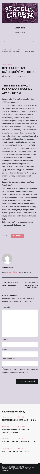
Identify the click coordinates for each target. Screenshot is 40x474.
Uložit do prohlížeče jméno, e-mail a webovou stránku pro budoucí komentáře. (20, 371)
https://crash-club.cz (11, 272)
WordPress (5, 470)
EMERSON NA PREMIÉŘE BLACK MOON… (19, 420)
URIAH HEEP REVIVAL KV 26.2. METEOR (18, 442)
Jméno (5, 339)
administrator (6, 76)
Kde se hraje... (7, 64)
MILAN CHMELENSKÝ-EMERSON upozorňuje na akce (15, 431)
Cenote (9, 469)
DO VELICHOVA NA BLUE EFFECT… (16, 451)
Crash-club (20, 28)
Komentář (6, 307)
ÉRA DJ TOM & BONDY (11, 284)
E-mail (5, 349)
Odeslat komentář (27, 381)
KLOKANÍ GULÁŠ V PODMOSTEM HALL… (29, 285)
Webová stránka (8, 359)
